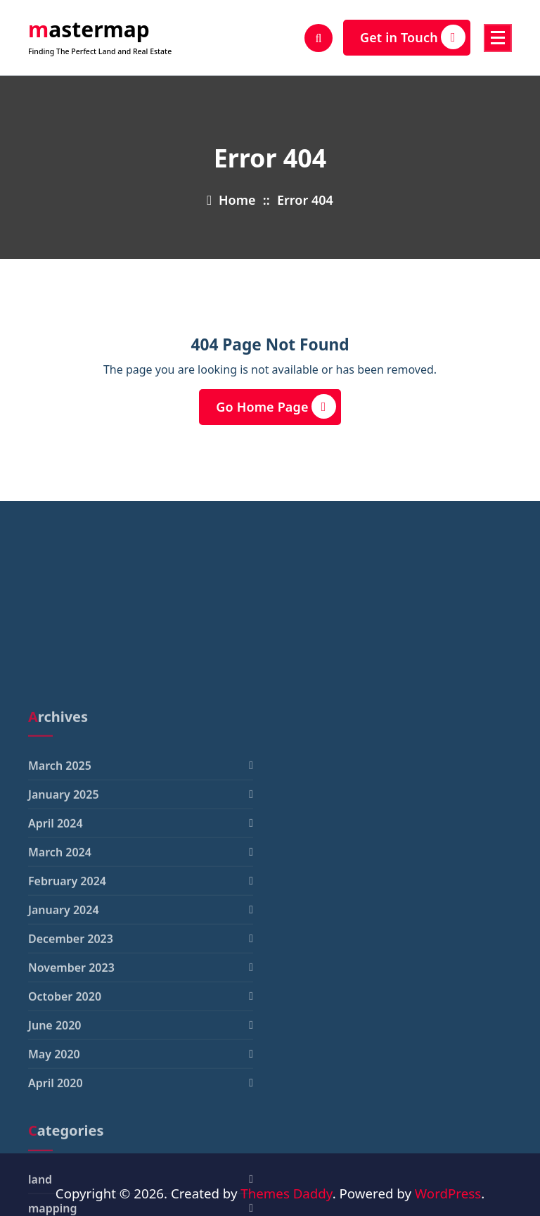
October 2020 (64, 1105)
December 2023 (70, 1048)
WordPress (448, 1193)
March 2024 (59, 961)
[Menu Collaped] (498, 38)
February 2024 (67, 990)
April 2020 (55, 1192)
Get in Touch (412, 37)
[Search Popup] (318, 38)
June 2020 (55, 1134)
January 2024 (63, 1019)
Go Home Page (275, 406)
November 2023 (71, 1076)
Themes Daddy (286, 1193)
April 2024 (55, 932)
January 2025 (63, 903)
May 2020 (54, 1163)
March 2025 (59, 874)
